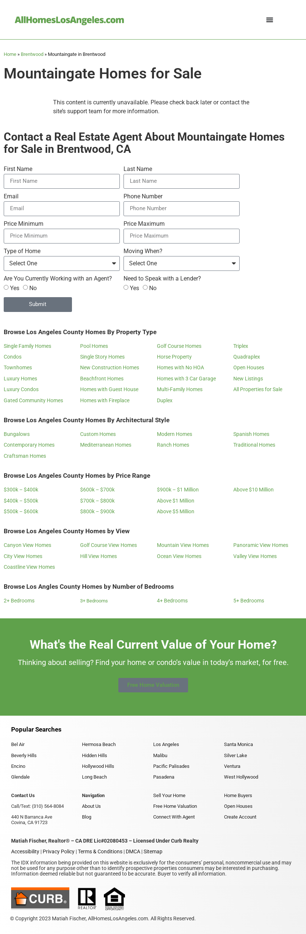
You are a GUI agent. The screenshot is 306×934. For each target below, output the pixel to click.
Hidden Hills (94, 755)
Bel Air (17, 744)
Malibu (160, 755)
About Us (91, 806)
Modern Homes (174, 434)
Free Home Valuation (175, 806)
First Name (18, 169)
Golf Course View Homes (108, 545)
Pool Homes (94, 346)
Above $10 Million (253, 490)
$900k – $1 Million (178, 490)
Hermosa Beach (99, 744)
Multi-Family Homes (180, 389)
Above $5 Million (175, 511)
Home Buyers (238, 795)
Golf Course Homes (179, 346)
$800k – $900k (97, 511)
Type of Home (22, 251)
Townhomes (18, 367)
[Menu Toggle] (269, 19)
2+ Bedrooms (19, 601)
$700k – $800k (97, 501)
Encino (18, 766)
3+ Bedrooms (94, 601)
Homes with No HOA (180, 367)
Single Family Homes (27, 346)
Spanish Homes (251, 434)
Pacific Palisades (171, 766)
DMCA (133, 851)
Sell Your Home (169, 795)
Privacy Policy (59, 851)
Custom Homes (98, 434)
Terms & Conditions (100, 851)
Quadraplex (246, 357)
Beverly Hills (24, 755)
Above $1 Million (175, 501)
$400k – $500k (21, 501)
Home (10, 54)
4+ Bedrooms (172, 601)
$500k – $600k (21, 511)
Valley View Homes (255, 556)
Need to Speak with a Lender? (162, 279)
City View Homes (23, 556)
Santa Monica (238, 744)
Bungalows (17, 434)
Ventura (232, 766)
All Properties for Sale (257, 389)
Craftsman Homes (25, 456)
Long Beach (94, 777)
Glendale (20, 777)
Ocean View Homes (179, 556)
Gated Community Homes (33, 400)
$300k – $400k (21, 490)
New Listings (248, 379)
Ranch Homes (173, 445)
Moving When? (143, 251)
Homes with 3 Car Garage (186, 379)
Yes (14, 287)
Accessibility (25, 851)
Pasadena (163, 777)
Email (11, 197)
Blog (86, 817)
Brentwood (32, 54)
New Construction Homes (109, 367)
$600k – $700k (97, 490)
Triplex (240, 346)
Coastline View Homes (29, 567)
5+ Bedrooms (248, 601)
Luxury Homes (20, 379)
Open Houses (248, 367)
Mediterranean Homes (105, 445)
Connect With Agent (174, 817)
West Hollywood (241, 777)
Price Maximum (144, 224)
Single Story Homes (102, 357)
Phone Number (143, 197)
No (33, 287)
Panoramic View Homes (260, 545)
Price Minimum (23, 224)
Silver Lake (235, 755)
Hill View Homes (98, 556)
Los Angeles (166, 744)
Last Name (138, 169)
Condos (13, 357)
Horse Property (174, 357)
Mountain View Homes (183, 545)
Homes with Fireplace (104, 400)
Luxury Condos (21, 389)
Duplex (164, 400)
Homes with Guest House (109, 389)
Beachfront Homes (102, 379)
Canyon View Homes (27, 545)
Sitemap (153, 851)
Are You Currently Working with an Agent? (58, 279)
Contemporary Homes (29, 445)
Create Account (240, 817)
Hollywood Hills (98, 766)
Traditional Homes (254, 445)
